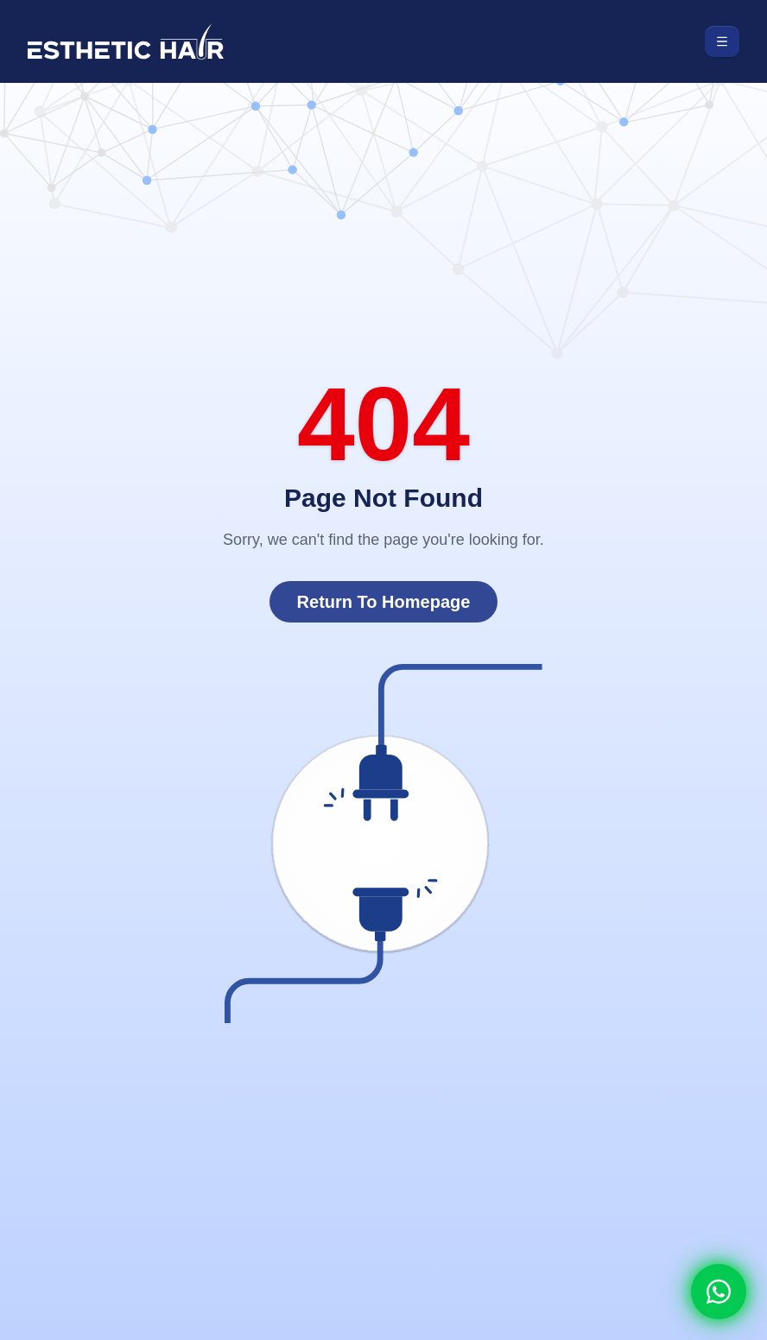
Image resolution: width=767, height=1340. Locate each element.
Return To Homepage (384, 601)
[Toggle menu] (722, 41)
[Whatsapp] (718, 1291)
